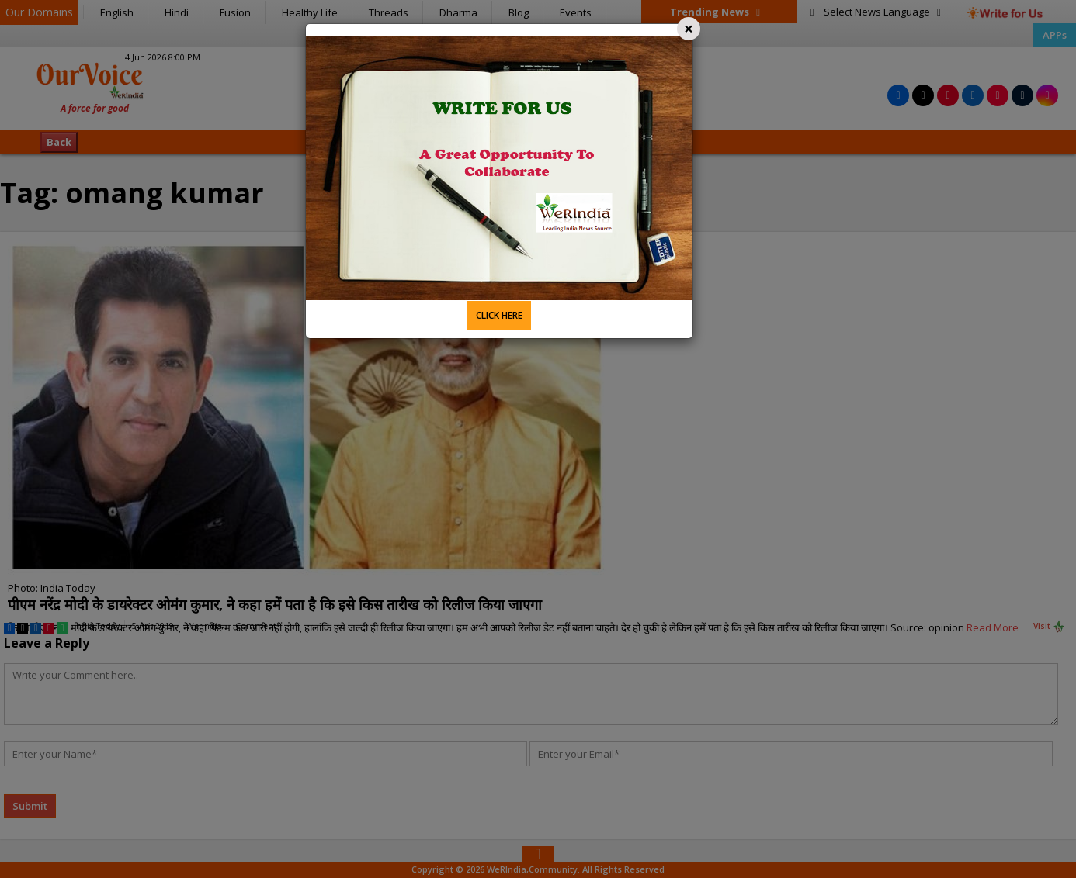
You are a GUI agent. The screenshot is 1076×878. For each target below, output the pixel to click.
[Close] (688, 28)
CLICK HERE (499, 315)
